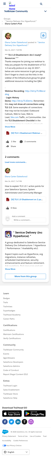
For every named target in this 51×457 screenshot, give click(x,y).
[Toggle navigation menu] (45, 11)
